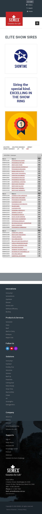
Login (29, 1)
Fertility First (10, 367)
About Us (9, 417)
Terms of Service (11, 509)
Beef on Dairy (10, 331)
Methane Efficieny (12, 309)
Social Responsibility (12, 426)
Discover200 (10, 446)
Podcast (8, 452)
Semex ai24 (9, 305)
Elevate (8, 302)
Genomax (9, 370)
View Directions (10, 494)
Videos (29, 5)
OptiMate (9, 299)
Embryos (9, 334)
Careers (8, 423)
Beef (7, 328)
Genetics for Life (11, 429)
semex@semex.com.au (17, 491)
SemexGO (9, 322)
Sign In (8, 439)
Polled (8, 395)
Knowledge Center (12, 449)
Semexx (8, 373)
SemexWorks (10, 296)
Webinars (9, 455)
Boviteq (8, 312)
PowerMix (9, 380)
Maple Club (9, 337)
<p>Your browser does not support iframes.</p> (21, 206)
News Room (10, 442)
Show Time (9, 389)
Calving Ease (10, 383)
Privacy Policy (22, 509)
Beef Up (8, 376)
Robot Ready (10, 386)
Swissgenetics (10, 405)
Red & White (10, 392)
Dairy (7, 325)
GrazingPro (9, 401)
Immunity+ (9, 293)
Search (29, 8)
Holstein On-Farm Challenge (15, 458)
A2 (7, 398)
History (8, 420)
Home (29, 11)
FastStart (9, 364)
